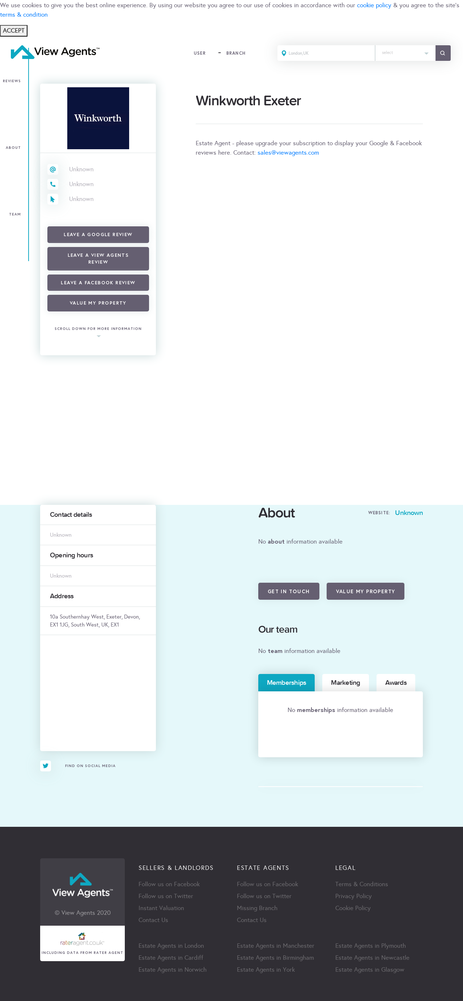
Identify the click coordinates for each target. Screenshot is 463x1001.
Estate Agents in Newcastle (372, 958)
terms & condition (24, 14)
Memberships (286, 683)
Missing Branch (257, 908)
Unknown (81, 169)
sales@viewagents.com (288, 152)
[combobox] (405, 53)
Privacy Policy (353, 896)
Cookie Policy (353, 908)
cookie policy (374, 5)
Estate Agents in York (266, 969)
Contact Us (153, 920)
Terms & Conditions (361, 884)
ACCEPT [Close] (14, 30)
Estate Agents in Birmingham (275, 958)
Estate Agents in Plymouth (370, 946)
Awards (396, 683)
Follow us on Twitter (166, 896)
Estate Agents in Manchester (275, 946)
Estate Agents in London (171, 946)
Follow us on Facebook (169, 884)
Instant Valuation (161, 908)
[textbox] (405, 50)
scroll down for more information (98, 329)
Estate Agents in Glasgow (369, 969)
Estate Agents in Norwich (173, 969)
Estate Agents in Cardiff (171, 958)
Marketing (345, 683)
